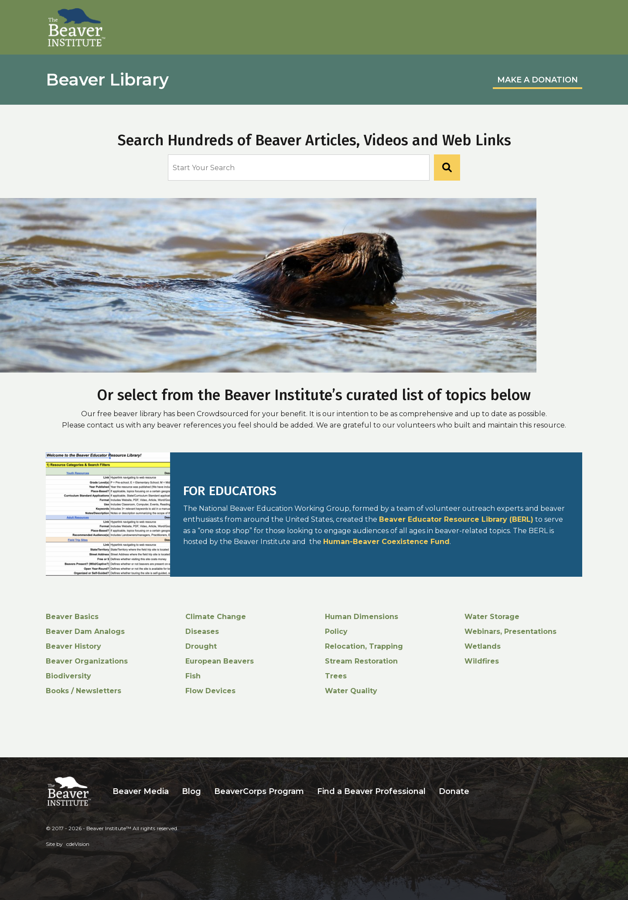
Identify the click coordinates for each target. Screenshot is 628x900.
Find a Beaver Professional (371, 791)
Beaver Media (141, 791)
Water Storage (491, 617)
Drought (201, 646)
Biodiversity (68, 676)
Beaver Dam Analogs (85, 631)
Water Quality (351, 691)
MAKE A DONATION (537, 80)
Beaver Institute (77, 27)
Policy (336, 631)
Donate (454, 791)
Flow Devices (210, 691)
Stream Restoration (361, 661)
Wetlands (482, 646)
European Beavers (219, 661)
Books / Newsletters (83, 691)
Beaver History (73, 646)
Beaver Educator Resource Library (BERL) (456, 519)
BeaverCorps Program (259, 791)
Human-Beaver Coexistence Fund (386, 541)
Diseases (202, 631)
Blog (191, 791)
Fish (193, 676)
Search (482, 791)
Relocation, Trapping (364, 646)
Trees (336, 676)
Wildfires (481, 661)
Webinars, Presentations (510, 631)
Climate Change (215, 617)
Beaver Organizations (87, 661)
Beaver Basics (72, 617)
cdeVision (77, 844)
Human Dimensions (361, 617)
